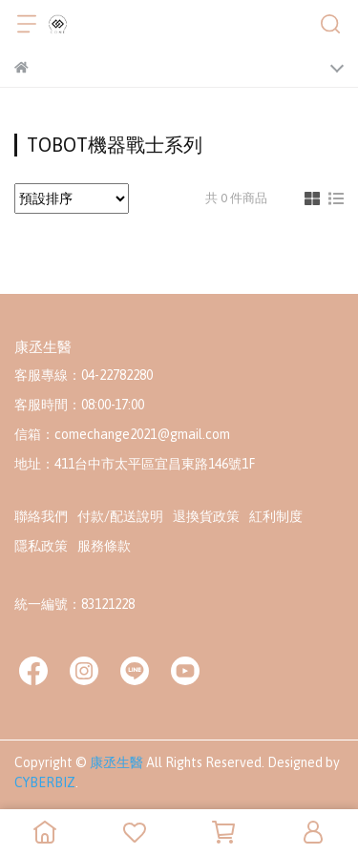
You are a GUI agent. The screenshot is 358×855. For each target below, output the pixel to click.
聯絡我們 (41, 516)
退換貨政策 (206, 516)
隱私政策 (41, 545)
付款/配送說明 (120, 516)
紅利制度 (276, 516)
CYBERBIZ (44, 782)
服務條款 (104, 545)
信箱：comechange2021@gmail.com (122, 434)
